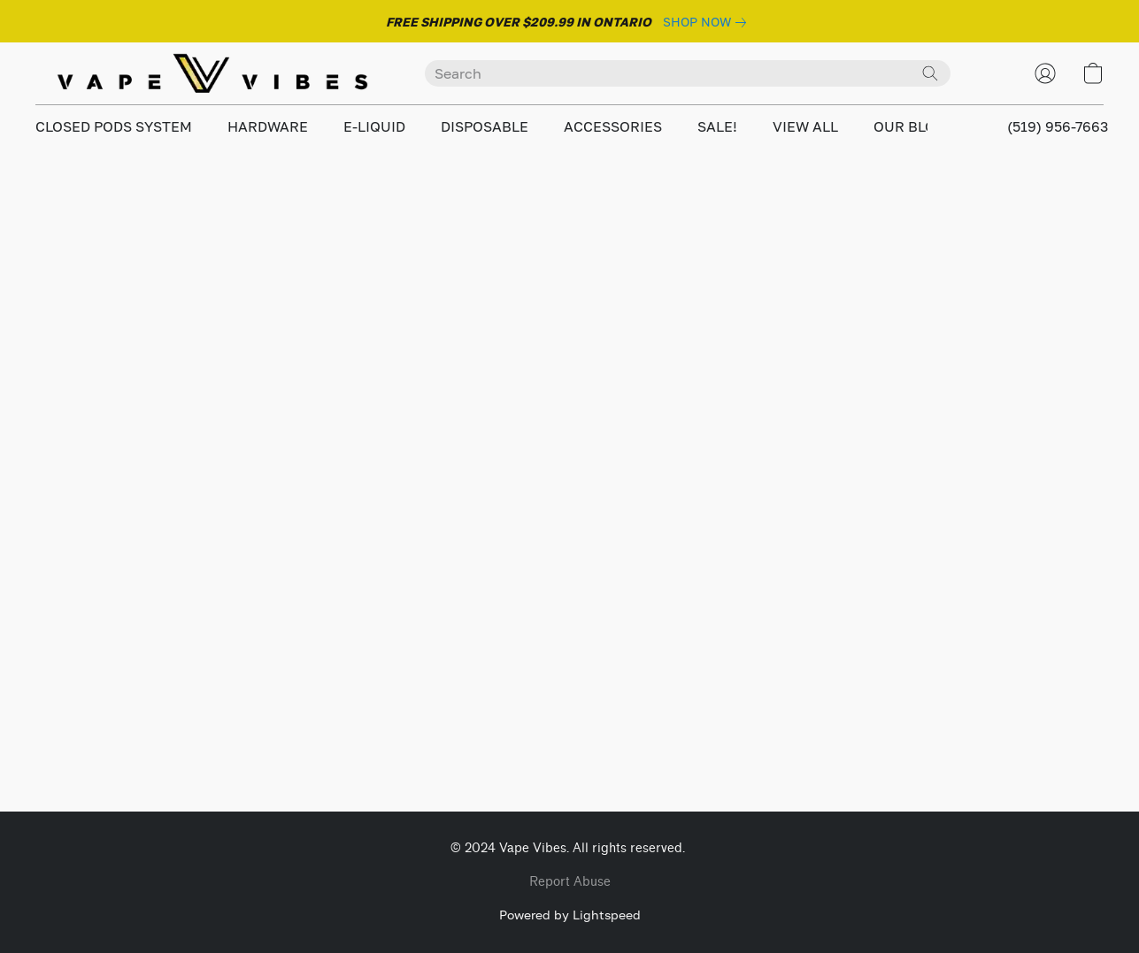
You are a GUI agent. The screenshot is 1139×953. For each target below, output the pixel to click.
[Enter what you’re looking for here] (687, 73)
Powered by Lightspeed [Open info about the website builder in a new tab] (570, 914)
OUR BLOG (909, 126)
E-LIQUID (374, 126)
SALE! (717, 126)
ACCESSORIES (613, 126)
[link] (708, 22)
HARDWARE (267, 126)
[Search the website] (930, 73)
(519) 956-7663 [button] (1057, 126)
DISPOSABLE (484, 126)
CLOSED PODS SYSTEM (113, 126)
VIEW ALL (805, 126)
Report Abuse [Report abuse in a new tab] (570, 881)
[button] (212, 73)
